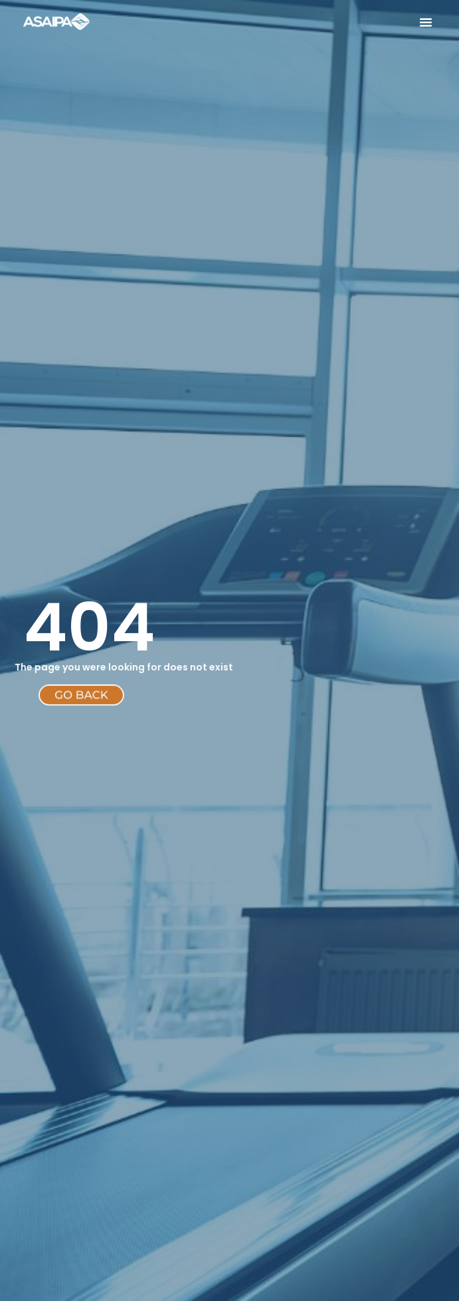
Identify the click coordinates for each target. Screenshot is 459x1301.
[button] (426, 22)
